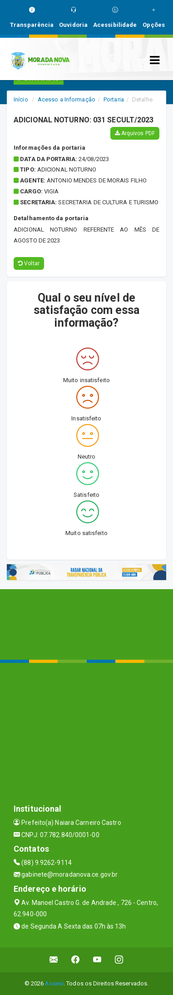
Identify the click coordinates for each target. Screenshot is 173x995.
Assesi (54, 983)
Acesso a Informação (66, 99)
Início (21, 99)
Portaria (114, 99)
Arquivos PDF (135, 133)
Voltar (29, 263)
